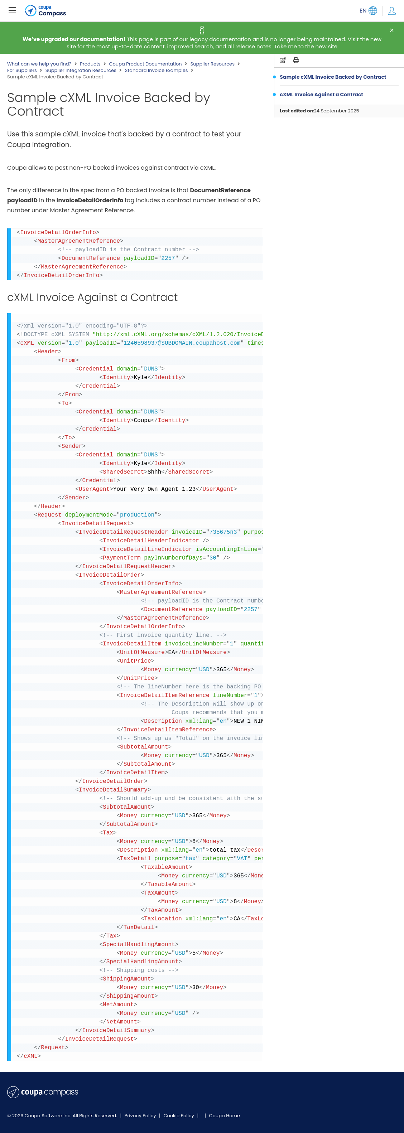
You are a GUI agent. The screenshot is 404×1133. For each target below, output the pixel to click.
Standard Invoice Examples (156, 70)
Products (90, 64)
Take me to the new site (305, 46)
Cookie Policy (179, 1115)
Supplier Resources (213, 64)
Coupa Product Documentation (145, 64)
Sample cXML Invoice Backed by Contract (333, 77)
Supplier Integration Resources (80, 70)
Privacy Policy (141, 1115)
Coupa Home (224, 1115)
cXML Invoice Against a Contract (321, 94)
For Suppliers (22, 70)
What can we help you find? (39, 64)
